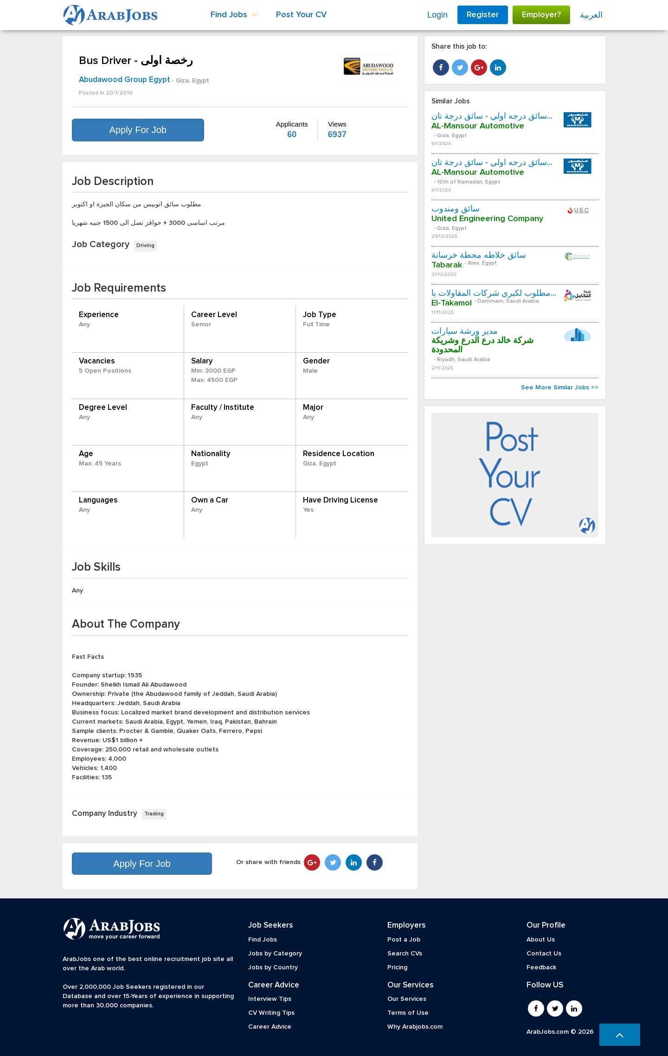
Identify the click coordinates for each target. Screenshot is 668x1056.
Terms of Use (408, 1013)
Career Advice (269, 1027)
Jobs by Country (273, 967)
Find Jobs (262, 939)
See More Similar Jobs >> (559, 387)
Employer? (541, 15)
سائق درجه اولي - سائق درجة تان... (491, 116)
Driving (145, 245)
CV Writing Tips (271, 1013)
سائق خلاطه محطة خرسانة (478, 255)
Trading (154, 814)
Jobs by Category (275, 953)
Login (437, 14)
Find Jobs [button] (234, 15)
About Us (541, 939)
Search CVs (404, 953)
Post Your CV (301, 15)
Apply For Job (138, 130)
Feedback (541, 967)
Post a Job (403, 939)
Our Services (406, 999)
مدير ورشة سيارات (464, 331)
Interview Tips (269, 999)
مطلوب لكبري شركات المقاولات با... (493, 293)
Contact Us (544, 953)
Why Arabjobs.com (415, 1027)
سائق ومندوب (455, 209)
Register (483, 15)
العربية (591, 14)
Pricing (397, 967)
